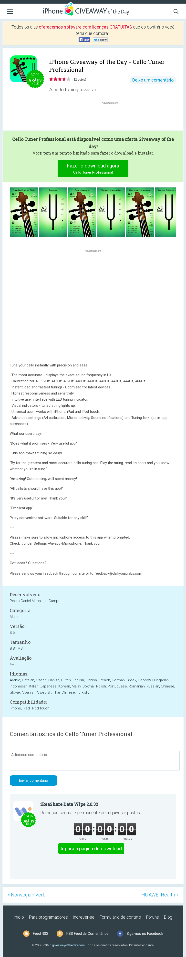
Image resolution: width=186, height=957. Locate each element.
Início (19, 917)
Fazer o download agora (93, 169)
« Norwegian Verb (26, 895)
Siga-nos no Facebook (145, 933)
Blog (168, 917)
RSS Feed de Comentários (87, 933)
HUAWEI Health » (160, 895)
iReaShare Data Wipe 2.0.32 (69, 804)
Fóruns (152, 917)
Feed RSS (40, 933)
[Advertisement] (112, 117)
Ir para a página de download (91, 849)
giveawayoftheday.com (68, 945)
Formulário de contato (120, 917)
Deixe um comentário (153, 80)
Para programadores (48, 917)
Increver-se (83, 917)
